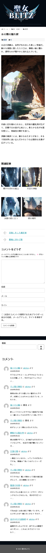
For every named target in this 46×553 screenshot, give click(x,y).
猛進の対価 (15, 485)
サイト (4, 305)
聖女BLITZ (26, 549)
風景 (5, 39)
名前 (3, 286)
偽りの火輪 (15, 368)
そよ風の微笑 (16, 386)
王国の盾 (14, 451)
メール (4, 296)
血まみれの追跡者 (18, 519)
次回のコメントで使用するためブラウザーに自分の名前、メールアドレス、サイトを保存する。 (22, 317)
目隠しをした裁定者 (15, 233)
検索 (4, 343)
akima (26, 368)
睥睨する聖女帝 (17, 432)
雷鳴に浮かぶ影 (13, 240)
